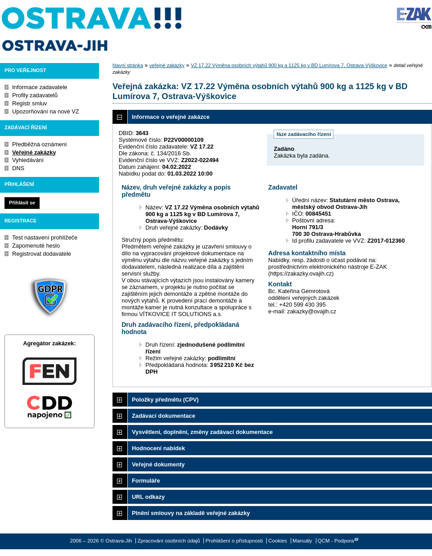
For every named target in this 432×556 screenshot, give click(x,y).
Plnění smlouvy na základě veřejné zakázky (191, 513)
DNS (18, 168)
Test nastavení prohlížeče (44, 237)
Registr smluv (29, 103)
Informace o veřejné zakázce (171, 116)
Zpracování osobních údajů (169, 540)
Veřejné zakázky (34, 152)
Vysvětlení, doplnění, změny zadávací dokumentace (202, 432)
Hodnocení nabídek (158, 448)
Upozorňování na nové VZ (45, 111)
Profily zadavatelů (35, 95)
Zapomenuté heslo (36, 245)
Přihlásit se (22, 202)
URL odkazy (148, 496)
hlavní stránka (127, 65)
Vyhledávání (28, 160)
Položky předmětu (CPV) (165, 399)
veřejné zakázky (166, 65)
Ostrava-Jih (92, 29)
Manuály (302, 540)
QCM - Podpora (336, 540)
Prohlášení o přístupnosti (234, 540)
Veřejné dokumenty (158, 464)
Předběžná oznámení (39, 144)
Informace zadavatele (39, 87)
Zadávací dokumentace (163, 415)
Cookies (277, 540)
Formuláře (146, 480)
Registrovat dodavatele (41, 253)
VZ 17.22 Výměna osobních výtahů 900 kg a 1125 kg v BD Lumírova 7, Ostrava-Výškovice (289, 65)
